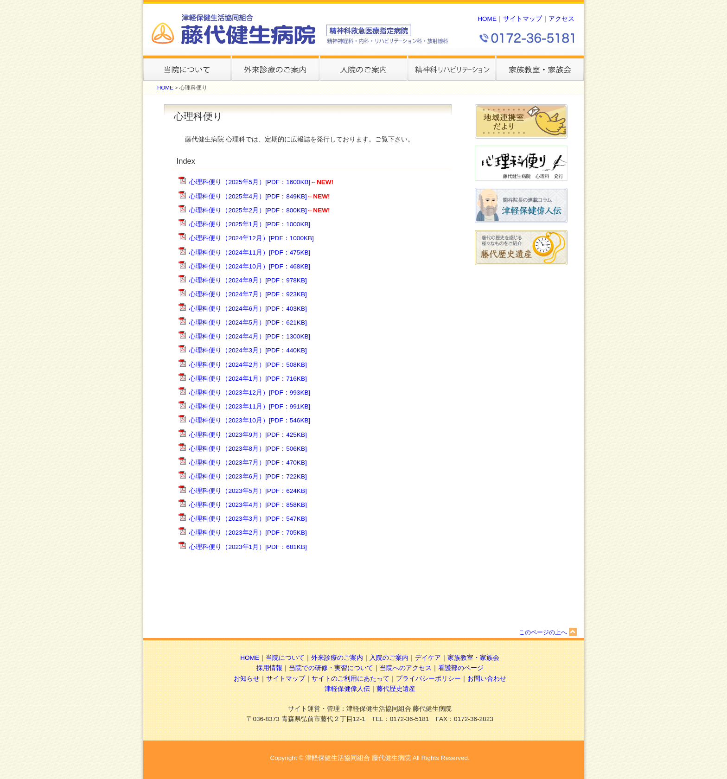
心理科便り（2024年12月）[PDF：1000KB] (251, 238)
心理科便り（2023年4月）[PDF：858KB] (247, 504)
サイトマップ (522, 18)
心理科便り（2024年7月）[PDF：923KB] (247, 294)
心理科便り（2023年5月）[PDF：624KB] (247, 490)
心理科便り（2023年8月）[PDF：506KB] (247, 448)
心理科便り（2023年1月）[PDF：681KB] (247, 546)
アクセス (561, 18)
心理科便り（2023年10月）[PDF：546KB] (249, 420)
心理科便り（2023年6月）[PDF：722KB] (247, 476)
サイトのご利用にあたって (350, 678)
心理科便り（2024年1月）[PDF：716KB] (247, 378)
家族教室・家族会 (473, 657)
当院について (285, 657)
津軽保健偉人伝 (347, 688)
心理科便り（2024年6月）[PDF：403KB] (247, 308)
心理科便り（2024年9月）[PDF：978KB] (247, 280)
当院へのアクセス (406, 667)
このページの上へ (548, 632)
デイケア (428, 657)
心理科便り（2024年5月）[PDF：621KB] (247, 322)
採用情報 (269, 667)
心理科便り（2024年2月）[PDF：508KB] (247, 364)
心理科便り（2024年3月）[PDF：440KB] (247, 350)
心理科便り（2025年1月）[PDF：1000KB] (249, 224)
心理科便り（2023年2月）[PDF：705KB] (247, 532)
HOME (487, 18)
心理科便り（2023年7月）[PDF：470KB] (247, 462)
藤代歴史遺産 (395, 688)
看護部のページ (461, 667)
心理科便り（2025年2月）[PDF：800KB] (247, 210)
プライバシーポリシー (428, 678)
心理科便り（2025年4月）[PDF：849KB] (247, 196)
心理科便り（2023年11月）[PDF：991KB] (249, 406)
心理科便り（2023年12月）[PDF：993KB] (249, 392)
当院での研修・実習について (331, 667)
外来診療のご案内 (337, 657)
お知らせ (247, 678)
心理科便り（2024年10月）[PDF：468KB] (249, 266)
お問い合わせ (486, 678)
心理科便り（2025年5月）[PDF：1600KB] (249, 182)
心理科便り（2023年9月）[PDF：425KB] (247, 434)
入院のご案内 (389, 657)
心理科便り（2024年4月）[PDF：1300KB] (249, 336)
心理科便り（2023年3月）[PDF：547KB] (247, 518)
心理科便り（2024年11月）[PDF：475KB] (249, 252)
